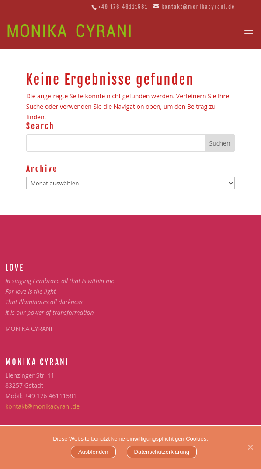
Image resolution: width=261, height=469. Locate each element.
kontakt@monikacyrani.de (42, 406)
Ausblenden (93, 451)
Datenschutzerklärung (161, 451)
